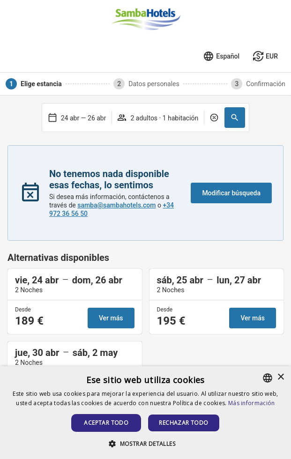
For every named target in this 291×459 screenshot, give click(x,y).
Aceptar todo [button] (106, 423)
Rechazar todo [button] (183, 423)
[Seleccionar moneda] (265, 56)
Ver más (111, 318)
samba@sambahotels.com (116, 205)
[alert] (145, 412)
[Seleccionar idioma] (221, 56)
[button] (234, 117)
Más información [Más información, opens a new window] (251, 403)
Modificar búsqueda (231, 193)
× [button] (280, 377)
